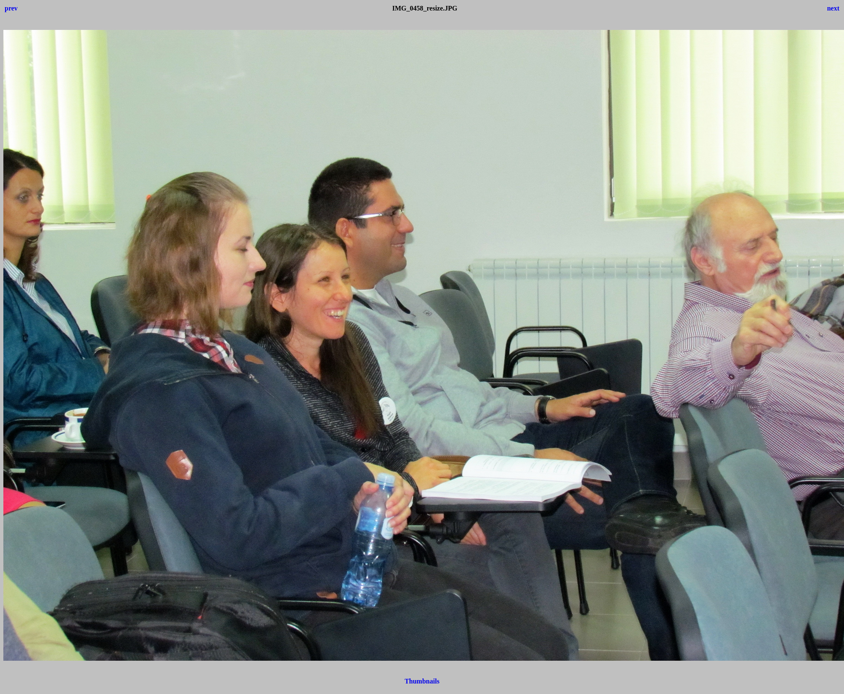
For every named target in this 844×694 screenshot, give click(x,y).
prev (11, 8)
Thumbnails (422, 681)
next (833, 8)
